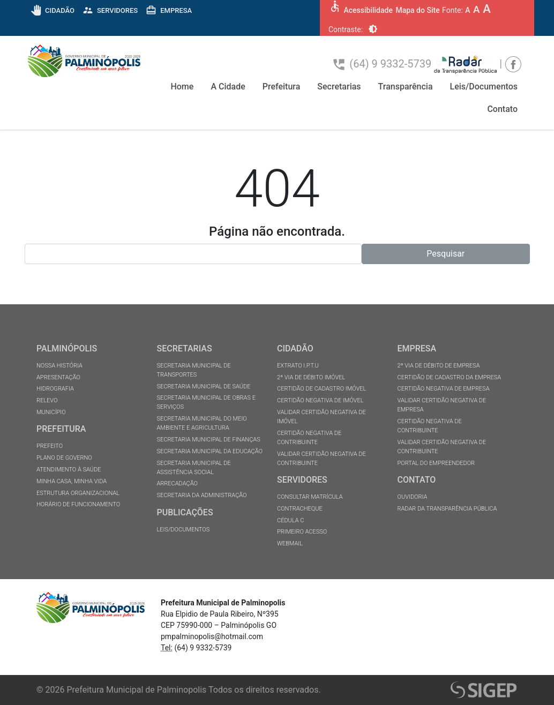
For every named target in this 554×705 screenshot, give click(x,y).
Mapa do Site (417, 10)
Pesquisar (445, 254)
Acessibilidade (367, 10)
